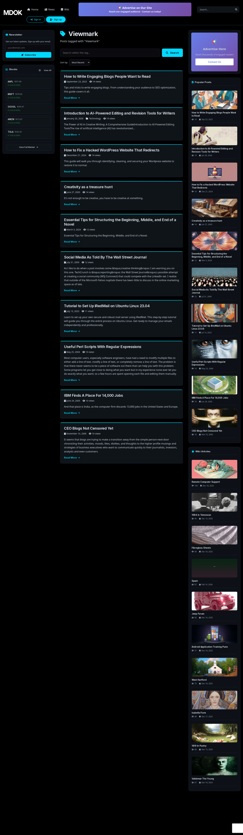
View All (47, 70)
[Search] (215, 10)
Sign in (36, 19)
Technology (95, 118)
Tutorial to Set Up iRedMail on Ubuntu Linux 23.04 (107, 306)
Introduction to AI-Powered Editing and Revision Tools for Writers (119, 113)
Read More (72, 97)
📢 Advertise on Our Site (135, 9)
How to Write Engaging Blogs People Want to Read (107, 76)
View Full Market (28, 147)
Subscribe (28, 55)
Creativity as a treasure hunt (88, 187)
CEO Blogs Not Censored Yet (88, 428)
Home (32, 9)
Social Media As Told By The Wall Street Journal (105, 257)
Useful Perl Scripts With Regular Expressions (102, 346)
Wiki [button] (65, 9)
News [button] (50, 9)
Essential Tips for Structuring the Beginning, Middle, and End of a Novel (120, 222)
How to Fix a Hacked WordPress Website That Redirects (111, 150)
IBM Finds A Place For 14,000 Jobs (93, 395)
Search (172, 52)
